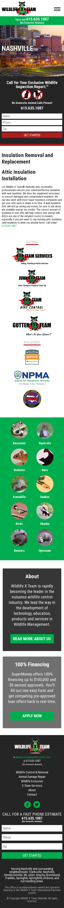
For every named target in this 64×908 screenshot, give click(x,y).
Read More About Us (32, 638)
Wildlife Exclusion (32, 781)
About (32, 790)
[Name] (32, 116)
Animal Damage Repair (32, 777)
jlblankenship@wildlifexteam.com (33, 757)
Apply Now (32, 716)
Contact (32, 794)
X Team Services (32, 785)
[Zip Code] (32, 129)
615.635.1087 (32, 20)
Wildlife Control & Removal (32, 772)
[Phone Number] (32, 122)
